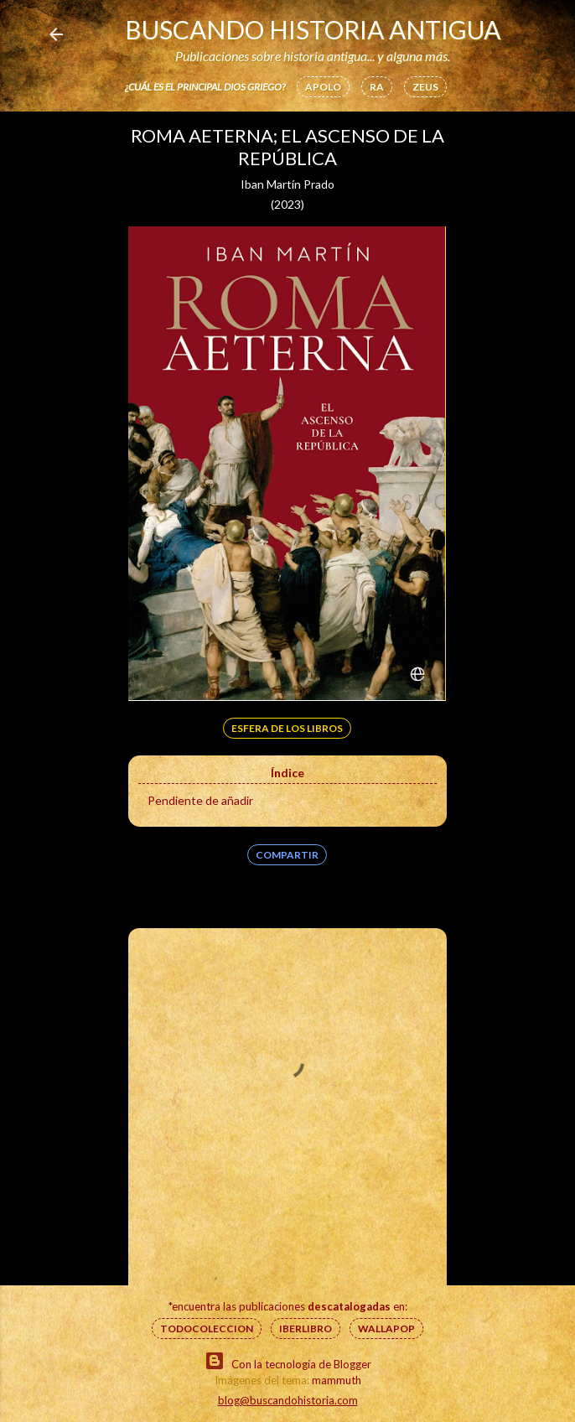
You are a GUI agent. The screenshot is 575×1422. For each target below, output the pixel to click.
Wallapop (386, 1328)
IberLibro (305, 1328)
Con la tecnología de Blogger (288, 1361)
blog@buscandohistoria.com (288, 1400)
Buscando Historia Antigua (312, 29)
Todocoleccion (206, 1328)
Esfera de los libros (287, 728)
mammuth (336, 1380)
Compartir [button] (287, 855)
